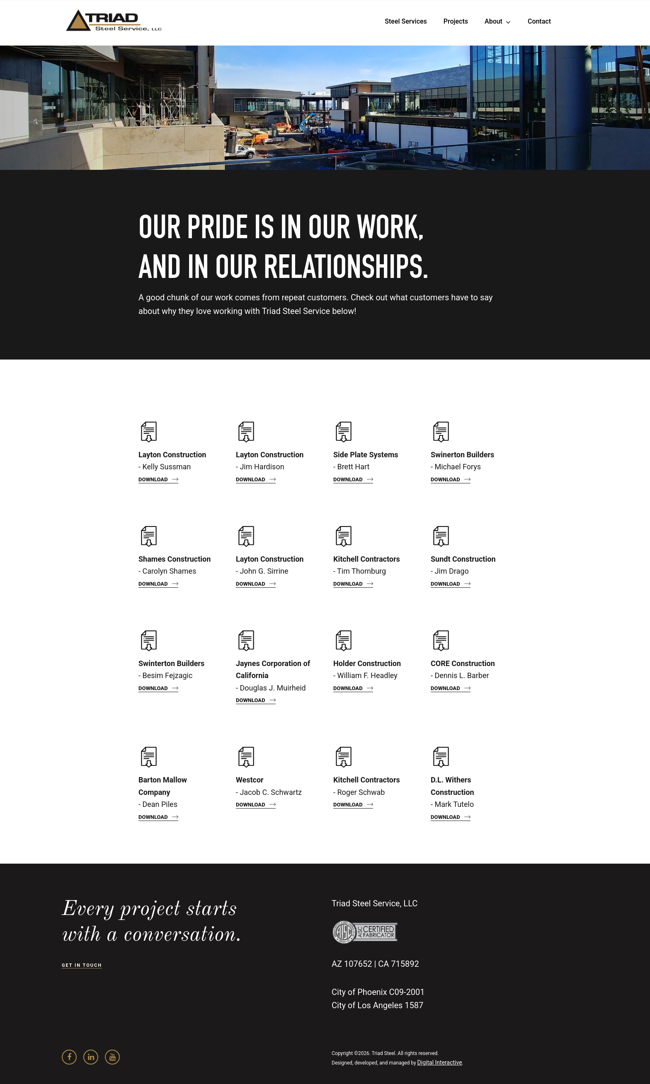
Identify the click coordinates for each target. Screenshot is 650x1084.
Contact (539, 21)
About (493, 21)
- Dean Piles (162, 792)
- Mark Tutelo (452, 792)
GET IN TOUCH (82, 965)
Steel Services (406, 21)
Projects (456, 21)
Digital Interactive (439, 1062)
